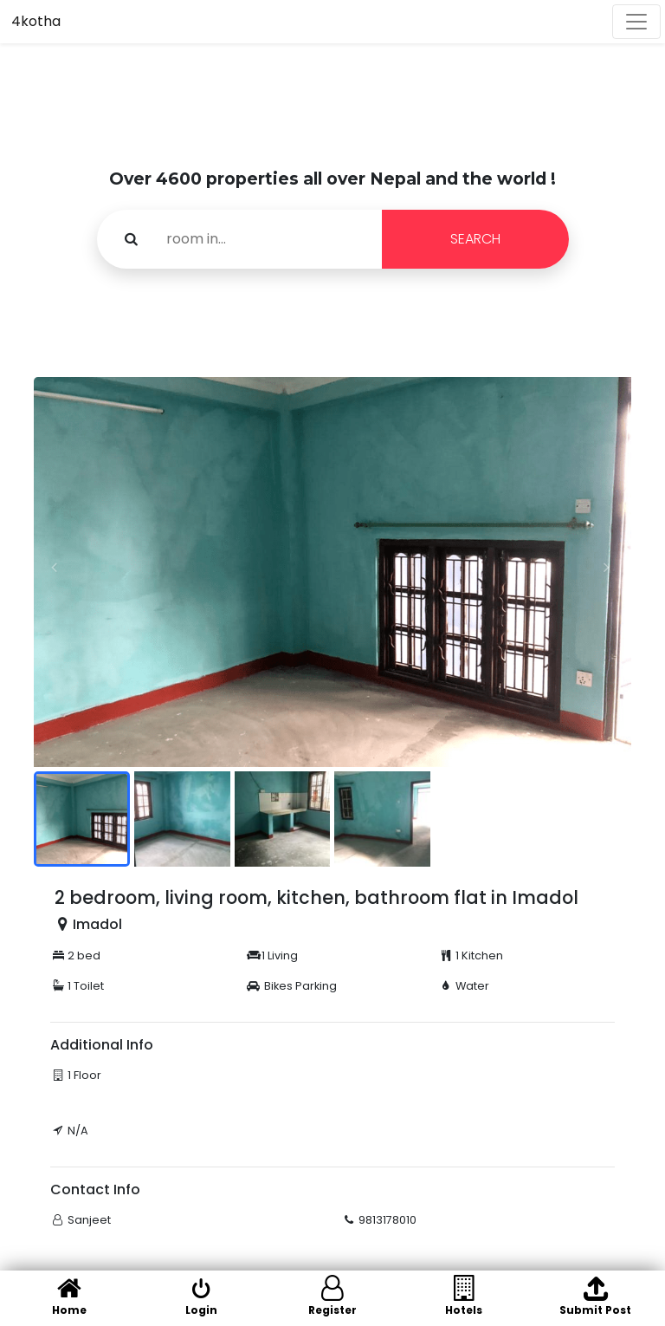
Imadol (97, 924)
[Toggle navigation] (636, 21)
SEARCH (475, 239)
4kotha (36, 21)
